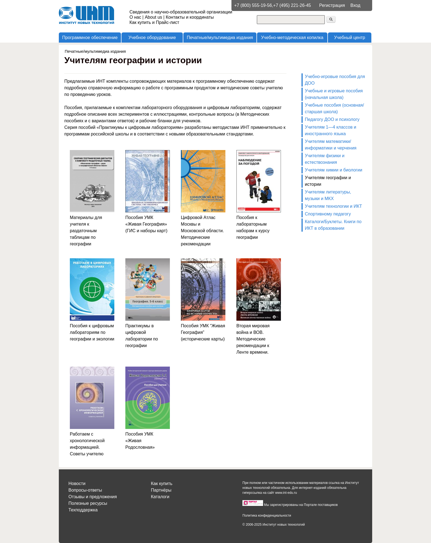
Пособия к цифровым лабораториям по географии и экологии (92, 332)
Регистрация (332, 5)
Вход (355, 5)
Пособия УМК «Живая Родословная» (140, 441)
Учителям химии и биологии (333, 170)
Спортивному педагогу (328, 214)
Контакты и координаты (190, 17)
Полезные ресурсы (87, 503)
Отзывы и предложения (92, 496)
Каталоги (160, 496)
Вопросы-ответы (85, 490)
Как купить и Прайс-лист (154, 22)
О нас (135, 17)
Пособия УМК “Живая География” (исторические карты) (203, 332)
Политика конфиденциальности (266, 515)
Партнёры (161, 490)
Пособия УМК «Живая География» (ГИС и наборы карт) (146, 224)
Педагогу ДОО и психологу (332, 119)
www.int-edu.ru (286, 493)
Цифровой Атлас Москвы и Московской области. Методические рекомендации (202, 230)
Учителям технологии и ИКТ (333, 206)
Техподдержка (83, 510)
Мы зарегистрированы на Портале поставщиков (301, 505)
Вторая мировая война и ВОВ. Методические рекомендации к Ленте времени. (253, 338)
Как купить (161, 483)
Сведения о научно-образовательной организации (180, 12)
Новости (76, 483)
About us (153, 17)
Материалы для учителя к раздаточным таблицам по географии (86, 230)
